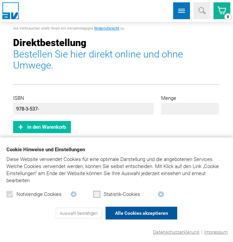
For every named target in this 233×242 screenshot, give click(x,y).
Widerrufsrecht (106, 28)
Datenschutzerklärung (176, 232)
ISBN (18, 98)
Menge (168, 98)
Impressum (216, 232)
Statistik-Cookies (116, 194)
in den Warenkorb (46, 127)
